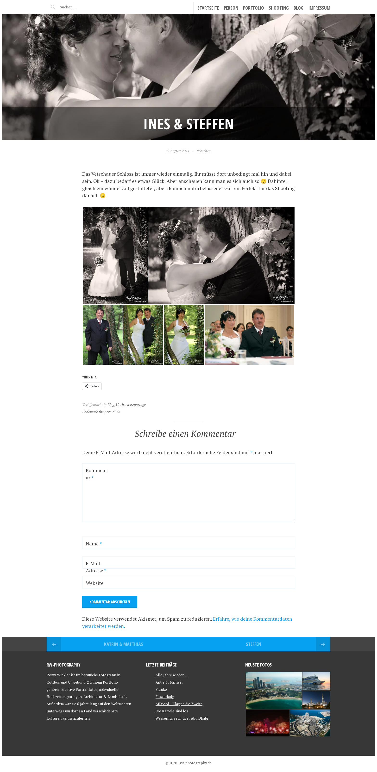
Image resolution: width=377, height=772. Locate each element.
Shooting (279, 8)
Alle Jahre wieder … (172, 675)
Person (231, 8)
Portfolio (253, 8)
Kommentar (96, 474)
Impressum (319, 8)
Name (94, 543)
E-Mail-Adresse (96, 567)
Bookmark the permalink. (101, 411)
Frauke (161, 689)
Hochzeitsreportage (131, 404)
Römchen (204, 150)
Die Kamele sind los (172, 711)
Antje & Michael (169, 682)
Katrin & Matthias (123, 644)
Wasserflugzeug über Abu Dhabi (182, 718)
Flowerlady (165, 696)
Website (94, 583)
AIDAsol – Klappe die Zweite (179, 703)
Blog (298, 8)
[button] (115, 255)
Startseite (208, 8)
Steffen (253, 644)
